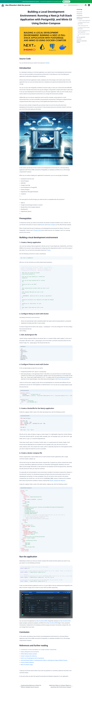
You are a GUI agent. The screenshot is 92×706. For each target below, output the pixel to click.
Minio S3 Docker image (27, 664)
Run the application (81, 37)
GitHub (47, 63)
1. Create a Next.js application (84, 20)
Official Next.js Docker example (29, 654)
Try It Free (66, 1)
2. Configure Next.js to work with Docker (83, 23)
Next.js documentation (34, 317)
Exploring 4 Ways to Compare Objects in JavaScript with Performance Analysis (61, 686)
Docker (42, 224)
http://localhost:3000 (41, 621)
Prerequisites (79, 15)
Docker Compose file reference (29, 656)
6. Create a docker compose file (83, 34)
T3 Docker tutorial (37, 230)
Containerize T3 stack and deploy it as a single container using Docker (38, 649)
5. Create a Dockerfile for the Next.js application (84, 31)
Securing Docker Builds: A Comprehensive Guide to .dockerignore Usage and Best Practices (44, 660)
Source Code (79, 11)
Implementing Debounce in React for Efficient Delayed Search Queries (30, 686)
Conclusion (79, 39)
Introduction (79, 13)
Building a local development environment (83, 18)
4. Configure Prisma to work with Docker (83, 28)
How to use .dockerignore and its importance (32, 658)
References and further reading (82, 41)
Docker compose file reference (57, 480)
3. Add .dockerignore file (83, 25)
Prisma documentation (63, 379)
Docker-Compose (51, 224)
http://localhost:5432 (65, 621)
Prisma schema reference (27, 662)
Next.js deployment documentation (30, 651)
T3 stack (48, 250)
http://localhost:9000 (52, 623)
